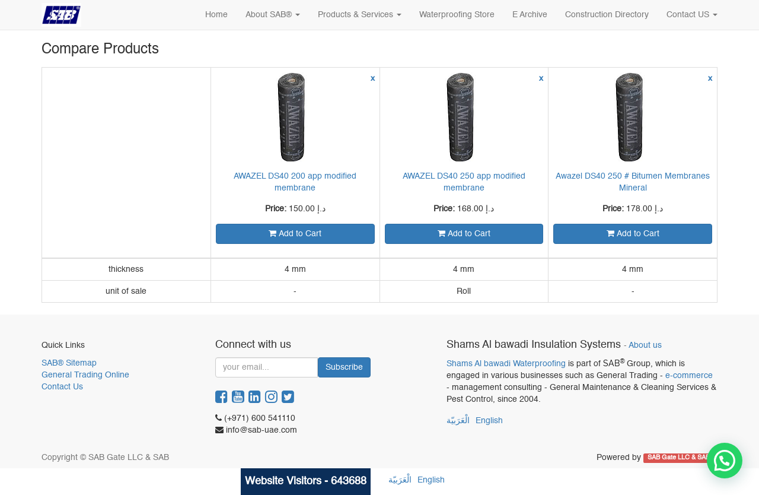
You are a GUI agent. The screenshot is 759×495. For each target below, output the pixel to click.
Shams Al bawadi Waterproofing (506, 364)
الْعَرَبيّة (458, 421)
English (489, 421)
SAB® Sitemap (69, 363)
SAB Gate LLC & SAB (680, 458)
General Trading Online (85, 375)
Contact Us (62, 387)
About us (645, 346)
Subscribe (344, 367)
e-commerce (689, 376)
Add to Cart (295, 233)
